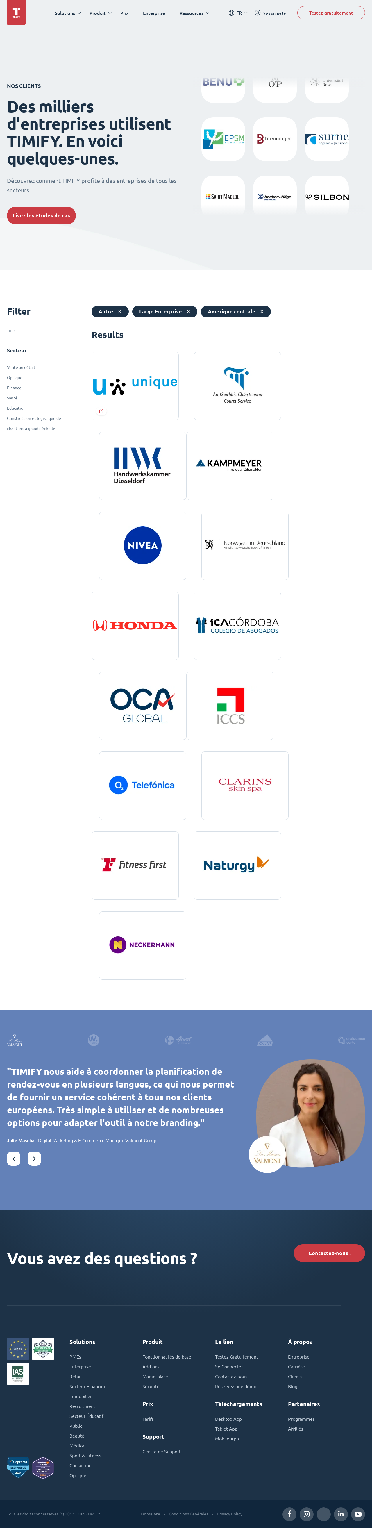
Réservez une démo (235, 1386)
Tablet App (226, 1428)
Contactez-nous (231, 1376)
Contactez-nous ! (329, 1253)
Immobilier (80, 1396)
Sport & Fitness (85, 1455)
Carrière (296, 1366)
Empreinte (150, 1514)
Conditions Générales (188, 1514)
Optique (14, 377)
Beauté (76, 1435)
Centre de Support (161, 1451)
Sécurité (151, 1386)
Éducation (16, 408)
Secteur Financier (87, 1386)
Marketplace (155, 1376)
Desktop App (228, 1419)
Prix (124, 13)
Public (75, 1426)
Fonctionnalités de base (166, 1356)
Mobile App (227, 1438)
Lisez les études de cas (41, 216)
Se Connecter (229, 1366)
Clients (295, 1376)
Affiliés (295, 1428)
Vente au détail (21, 367)
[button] (13, 1159)
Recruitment (82, 1406)
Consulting (80, 1465)
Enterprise (154, 13)
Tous (11, 330)
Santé (12, 398)
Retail (75, 1376)
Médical (77, 1445)
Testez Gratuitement (236, 1356)
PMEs (75, 1356)
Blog (292, 1386)
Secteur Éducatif (86, 1416)
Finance (14, 387)
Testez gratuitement (331, 12)
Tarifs (148, 1419)
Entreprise (299, 1356)
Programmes (301, 1419)
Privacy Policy (229, 1514)
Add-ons (151, 1366)
